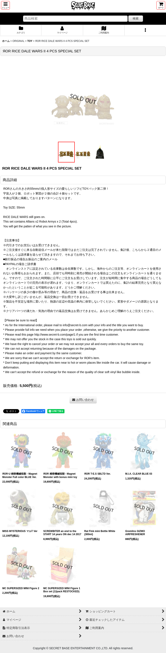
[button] (5, 5)
